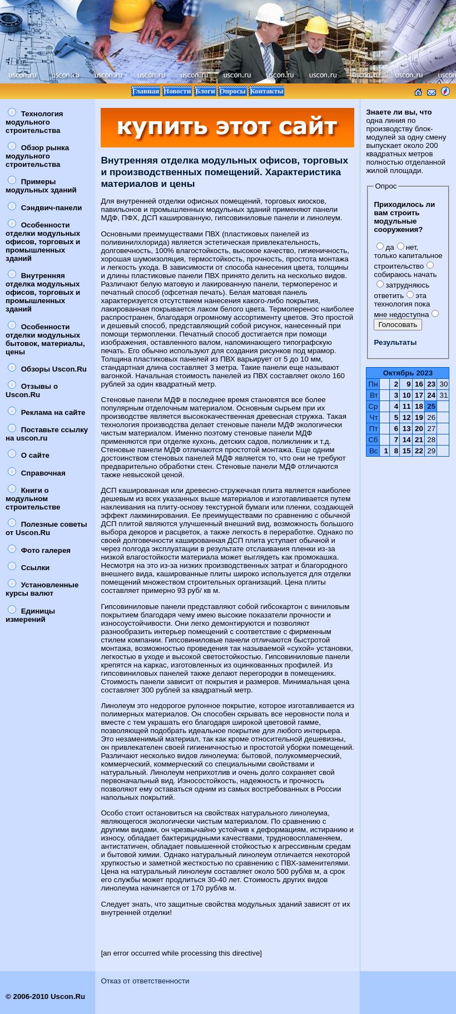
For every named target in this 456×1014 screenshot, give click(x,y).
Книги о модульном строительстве (33, 498)
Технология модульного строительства (34, 122)
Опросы (232, 91)
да (385, 247)
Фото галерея (39, 550)
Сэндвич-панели (45, 208)
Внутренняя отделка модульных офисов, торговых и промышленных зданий (43, 292)
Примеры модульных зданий (41, 185)
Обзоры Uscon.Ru (47, 369)
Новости (177, 91)
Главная (146, 91)
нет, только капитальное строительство (408, 256)
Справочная (37, 473)
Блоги (205, 91)
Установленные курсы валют (42, 589)
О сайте (28, 455)
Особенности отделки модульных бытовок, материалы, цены (45, 339)
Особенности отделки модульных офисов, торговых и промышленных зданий (43, 242)
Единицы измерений (30, 615)
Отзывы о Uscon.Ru (32, 390)
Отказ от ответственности (145, 981)
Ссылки (28, 567)
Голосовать (397, 324)
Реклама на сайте (46, 412)
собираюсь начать (405, 270)
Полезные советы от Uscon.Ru (46, 528)
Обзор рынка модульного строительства (37, 156)
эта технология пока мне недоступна (402, 305)
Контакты (266, 91)
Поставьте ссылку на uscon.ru (47, 434)
